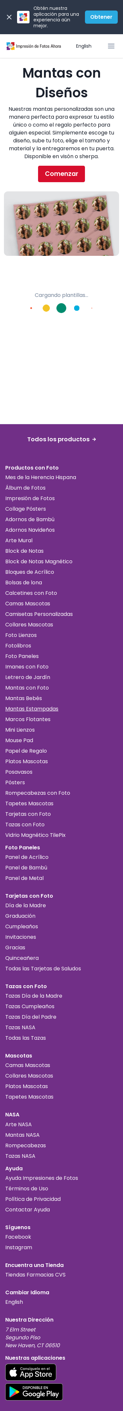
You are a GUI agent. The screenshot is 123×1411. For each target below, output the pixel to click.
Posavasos (18, 772)
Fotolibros (18, 645)
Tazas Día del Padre (30, 1017)
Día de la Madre (25, 905)
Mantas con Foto (27, 688)
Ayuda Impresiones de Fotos (41, 1178)
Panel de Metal (24, 878)
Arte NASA (18, 1124)
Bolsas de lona (23, 582)
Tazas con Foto (25, 824)
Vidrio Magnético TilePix (35, 835)
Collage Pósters (25, 509)
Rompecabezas (25, 1145)
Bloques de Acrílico (29, 572)
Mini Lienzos (20, 730)
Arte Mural (18, 540)
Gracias (15, 947)
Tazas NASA (20, 1027)
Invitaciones (20, 937)
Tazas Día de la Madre (33, 996)
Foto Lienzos (21, 635)
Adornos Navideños (30, 530)
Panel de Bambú (26, 867)
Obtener (101, 17)
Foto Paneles (22, 656)
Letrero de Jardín (27, 677)
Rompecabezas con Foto (37, 793)
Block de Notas (24, 551)
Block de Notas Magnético (38, 561)
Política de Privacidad (33, 1199)
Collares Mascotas (29, 624)
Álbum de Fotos (25, 488)
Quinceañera (22, 958)
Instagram (18, 1247)
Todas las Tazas (25, 1038)
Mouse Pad (19, 740)
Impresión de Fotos (30, 498)
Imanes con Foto (27, 666)
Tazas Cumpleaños (29, 1006)
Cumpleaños (21, 926)
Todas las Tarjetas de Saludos (43, 968)
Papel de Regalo (26, 751)
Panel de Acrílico (27, 857)
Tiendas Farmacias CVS (35, 1274)
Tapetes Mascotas (29, 803)
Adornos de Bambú (29, 519)
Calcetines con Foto (31, 593)
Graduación (20, 916)
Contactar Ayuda (27, 1209)
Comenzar (61, 173)
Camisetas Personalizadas (39, 614)
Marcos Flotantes (28, 719)
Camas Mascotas (27, 603)
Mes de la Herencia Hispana (40, 477)
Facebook (18, 1237)
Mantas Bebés (23, 698)
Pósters (15, 782)
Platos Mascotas (26, 761)
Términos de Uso (26, 1188)
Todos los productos (61, 439)
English (84, 46)
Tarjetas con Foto (28, 814)
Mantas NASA (22, 1135)
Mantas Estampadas (31, 709)
